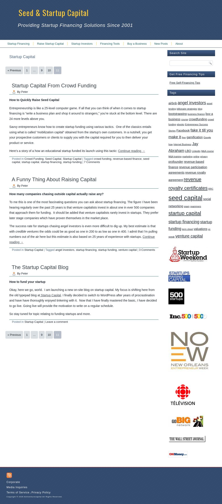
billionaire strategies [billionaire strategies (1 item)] (187, 109)
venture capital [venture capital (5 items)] (189, 236)
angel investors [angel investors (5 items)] (192, 102)
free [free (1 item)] (184, 137)
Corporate (13, 482)
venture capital (127, 249)
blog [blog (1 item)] (200, 109)
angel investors (64, 249)
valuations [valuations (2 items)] (200, 229)
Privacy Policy (41, 492)
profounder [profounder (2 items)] (175, 161)
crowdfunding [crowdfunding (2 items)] (198, 119)
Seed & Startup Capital (54, 12)
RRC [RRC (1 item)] (210, 189)
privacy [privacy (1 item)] (204, 156)
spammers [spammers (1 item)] (195, 206)
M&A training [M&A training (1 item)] (174, 156)
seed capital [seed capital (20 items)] (185, 197)
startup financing (51, 162)
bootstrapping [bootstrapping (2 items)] (177, 114)
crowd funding (102, 158)
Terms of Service (18, 492)
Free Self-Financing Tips (185, 82)
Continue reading (131, 151)
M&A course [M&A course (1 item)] (207, 151)
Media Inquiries (17, 487)
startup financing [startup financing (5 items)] (183, 221)
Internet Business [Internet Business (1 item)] (182, 144)
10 (49, 70)
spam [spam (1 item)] (186, 206)
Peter (24, 91)
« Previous (14, 70)
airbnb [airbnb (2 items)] (172, 103)
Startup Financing (18, 43)
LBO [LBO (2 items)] (188, 151)
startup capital (30, 162)
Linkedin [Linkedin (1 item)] (196, 151)
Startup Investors (82, 43)
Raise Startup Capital (50, 43)
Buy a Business (137, 43)
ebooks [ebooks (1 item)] (180, 124)
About (179, 43)
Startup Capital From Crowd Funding (54, 85)
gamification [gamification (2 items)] (195, 137)
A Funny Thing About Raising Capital (54, 179)
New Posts (161, 43)
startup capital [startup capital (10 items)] (184, 213)
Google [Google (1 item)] (207, 137)
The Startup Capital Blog (40, 267)
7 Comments (92, 162)
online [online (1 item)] (196, 156)
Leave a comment (56, 321)
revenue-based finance (127, 158)
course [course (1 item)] (184, 119)
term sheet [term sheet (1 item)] (187, 229)
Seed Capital (53, 158)
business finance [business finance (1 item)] (196, 114)
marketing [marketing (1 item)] (187, 156)
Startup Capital (72, 158)
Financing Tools (110, 43)
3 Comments (147, 249)
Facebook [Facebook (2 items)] (183, 130)
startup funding (72, 162)
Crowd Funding (34, 158)
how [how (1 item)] (170, 144)
